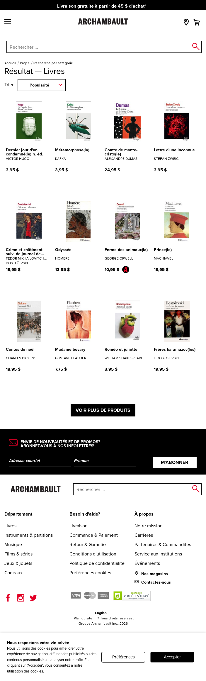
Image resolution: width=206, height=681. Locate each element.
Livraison (78, 525)
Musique (13, 544)
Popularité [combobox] (39, 85)
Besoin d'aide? (84, 514)
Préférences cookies (90, 572)
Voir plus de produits (103, 410)
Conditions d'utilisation (92, 553)
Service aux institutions (158, 553)
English (101, 613)
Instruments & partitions (28, 535)
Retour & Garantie (87, 544)
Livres (10, 525)
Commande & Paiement (93, 535)
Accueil (10, 63)
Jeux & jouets (18, 563)
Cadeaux (13, 572)
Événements (147, 563)
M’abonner (174, 462)
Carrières (144, 535)
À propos (144, 514)
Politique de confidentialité (97, 563)
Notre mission (149, 525)
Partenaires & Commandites (163, 544)
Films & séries (18, 553)
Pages (25, 63)
